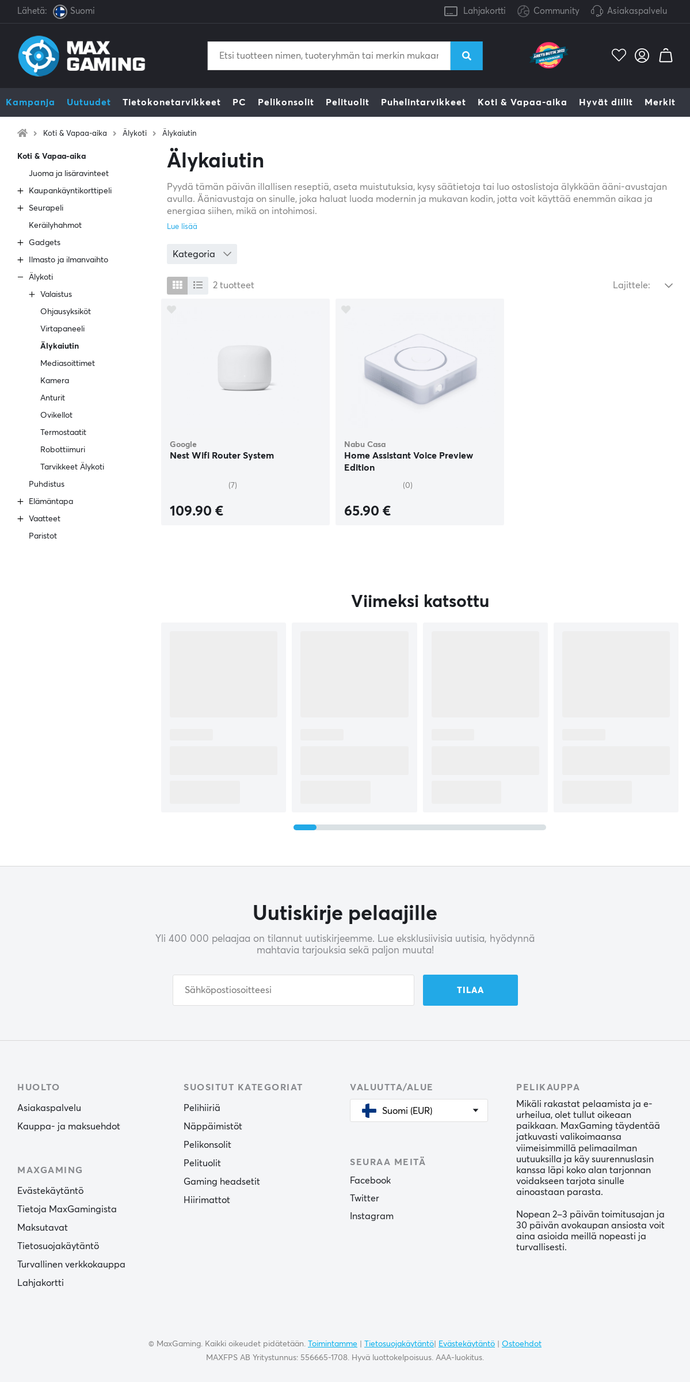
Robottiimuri (62, 450)
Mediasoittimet (67, 364)
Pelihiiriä (202, 1108)
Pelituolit (347, 102)
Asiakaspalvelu (637, 11)
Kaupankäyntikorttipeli (70, 191)
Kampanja (30, 102)
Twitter (364, 1198)
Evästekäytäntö (50, 1191)
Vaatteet (44, 519)
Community (548, 11)
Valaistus (56, 295)
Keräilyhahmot (55, 226)
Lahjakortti (484, 11)
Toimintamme (332, 1344)
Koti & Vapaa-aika (522, 102)
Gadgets (44, 243)
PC (239, 102)
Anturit (52, 398)
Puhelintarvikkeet (423, 102)
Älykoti (135, 134)
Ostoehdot (522, 1344)
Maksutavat (42, 1227)
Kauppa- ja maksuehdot (68, 1126)
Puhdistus (46, 484)
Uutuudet (89, 102)
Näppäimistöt (213, 1126)
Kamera (54, 381)
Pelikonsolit (286, 102)
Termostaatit (63, 433)
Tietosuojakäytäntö (58, 1246)
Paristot (43, 536)
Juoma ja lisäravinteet (69, 174)
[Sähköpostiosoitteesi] (293, 990)
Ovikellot (56, 415)
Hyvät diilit (606, 102)
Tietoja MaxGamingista (67, 1209)
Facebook (370, 1180)
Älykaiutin (179, 134)
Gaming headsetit (222, 1181)
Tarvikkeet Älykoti (72, 467)
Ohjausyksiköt (65, 312)
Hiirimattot (207, 1200)
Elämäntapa (51, 502)
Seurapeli (46, 208)
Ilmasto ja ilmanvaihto (68, 260)
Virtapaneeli (62, 329)
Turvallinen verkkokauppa (71, 1264)
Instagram (372, 1216)
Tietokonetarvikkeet (172, 102)
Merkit (660, 102)
